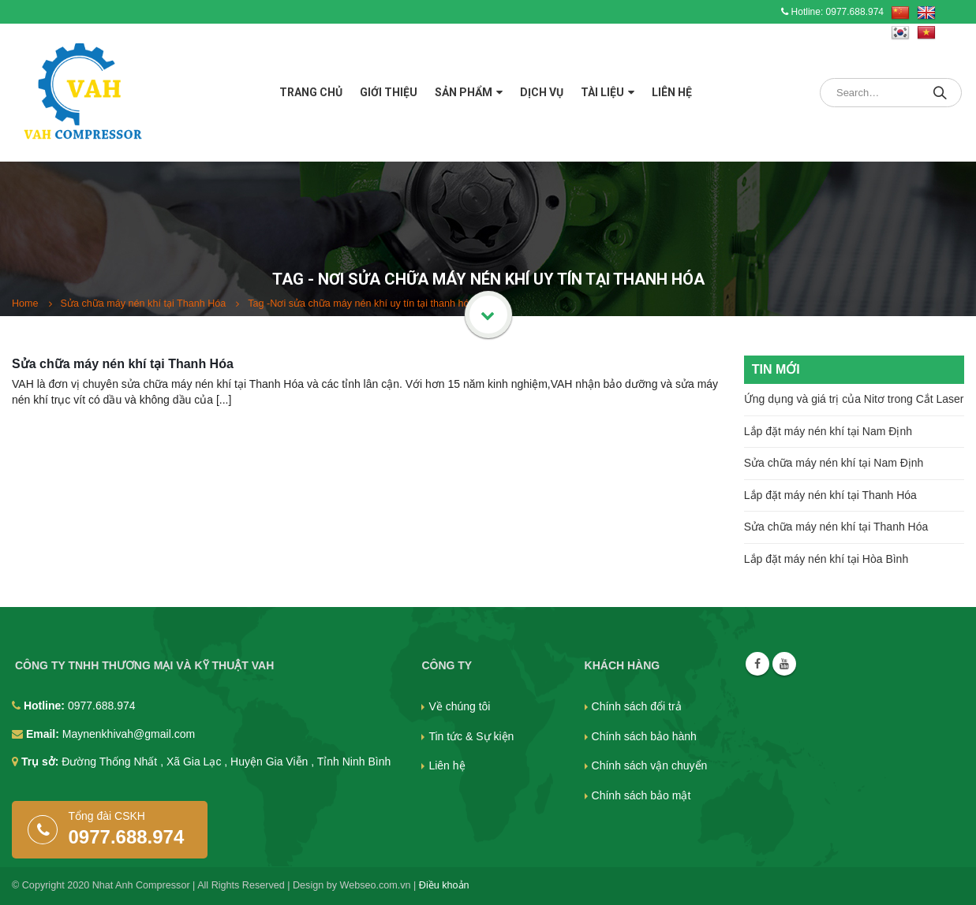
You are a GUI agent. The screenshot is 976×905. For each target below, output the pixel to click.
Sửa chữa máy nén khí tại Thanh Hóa (123, 364)
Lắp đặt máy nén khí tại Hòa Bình (826, 559)
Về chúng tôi (459, 706)
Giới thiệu (388, 92)
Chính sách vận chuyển (650, 765)
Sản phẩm (463, 92)
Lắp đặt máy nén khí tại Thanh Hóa (830, 495)
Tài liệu (602, 92)
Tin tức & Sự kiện (471, 736)
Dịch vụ (541, 92)
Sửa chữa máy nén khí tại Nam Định (834, 462)
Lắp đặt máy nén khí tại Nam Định (828, 431)
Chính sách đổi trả (637, 706)
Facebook (757, 664)
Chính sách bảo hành (644, 736)
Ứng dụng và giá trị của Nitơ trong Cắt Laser (854, 399)
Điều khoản (444, 885)
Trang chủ (310, 92)
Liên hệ (672, 92)
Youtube (784, 664)
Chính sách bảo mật (641, 795)
